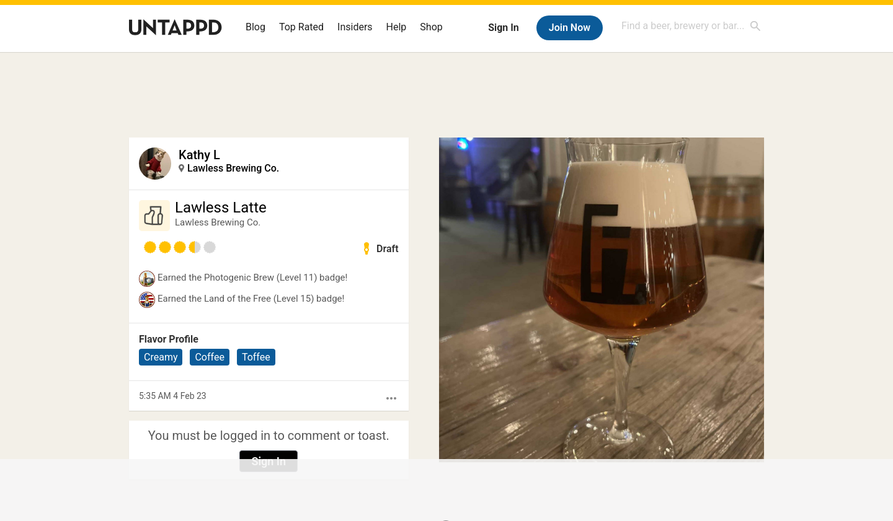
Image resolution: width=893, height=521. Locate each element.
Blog (255, 27)
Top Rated (301, 27)
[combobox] (691, 26)
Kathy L (199, 154)
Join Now (569, 27)
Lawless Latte (221, 207)
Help (396, 27)
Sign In (503, 27)
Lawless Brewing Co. (233, 168)
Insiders (355, 27)
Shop (431, 27)
